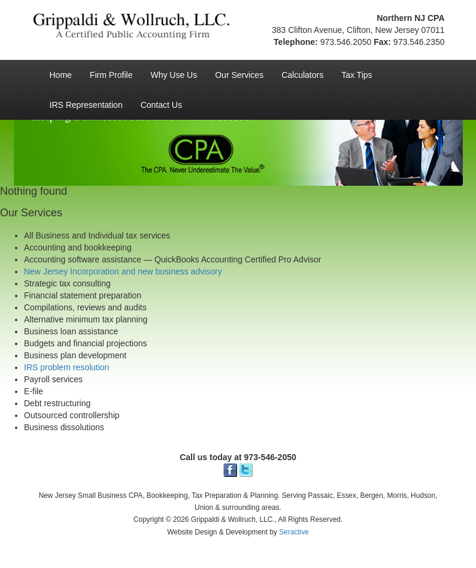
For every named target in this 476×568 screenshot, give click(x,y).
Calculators (302, 75)
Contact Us (161, 105)
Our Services (239, 75)
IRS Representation (86, 105)
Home (61, 75)
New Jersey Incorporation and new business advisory (123, 271)
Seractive (294, 532)
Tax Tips (356, 75)
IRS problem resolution (66, 367)
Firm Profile (111, 75)
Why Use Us (173, 75)
